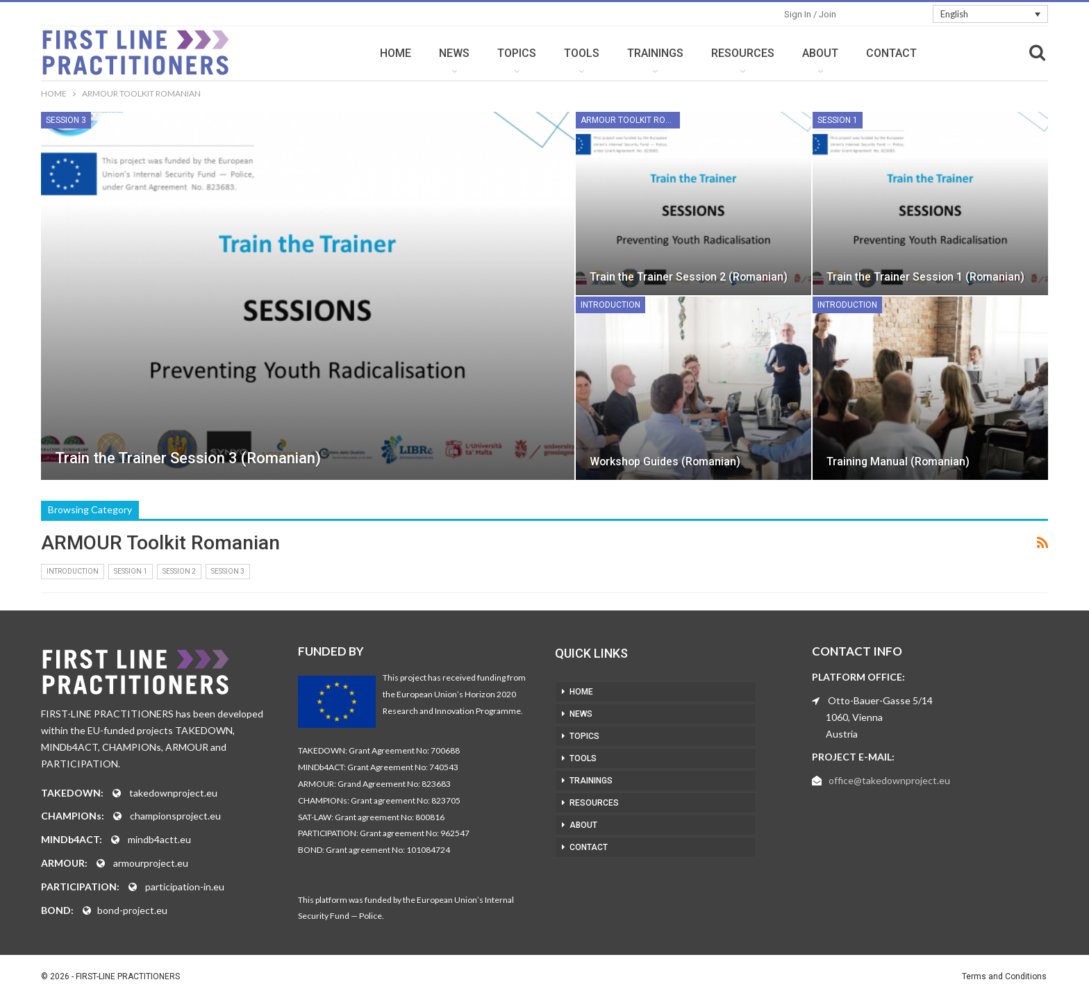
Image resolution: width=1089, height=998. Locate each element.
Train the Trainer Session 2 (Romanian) (689, 276)
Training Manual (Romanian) (898, 461)
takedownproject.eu (173, 793)
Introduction (610, 305)
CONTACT (891, 53)
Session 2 (179, 571)
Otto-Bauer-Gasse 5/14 (880, 700)
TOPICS (516, 53)
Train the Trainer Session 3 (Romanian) (188, 458)
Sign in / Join (810, 14)
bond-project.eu (132, 910)
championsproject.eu (175, 816)
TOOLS (581, 53)
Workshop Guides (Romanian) (665, 461)
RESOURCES (742, 53)
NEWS (454, 53)
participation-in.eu (184, 886)
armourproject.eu (150, 863)
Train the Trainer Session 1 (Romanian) (925, 276)
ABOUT (820, 53)
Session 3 (66, 120)
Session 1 (837, 120)
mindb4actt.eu (159, 839)
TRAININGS (655, 53)
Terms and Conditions (1004, 976)
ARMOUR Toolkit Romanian (630, 120)
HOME (395, 53)
